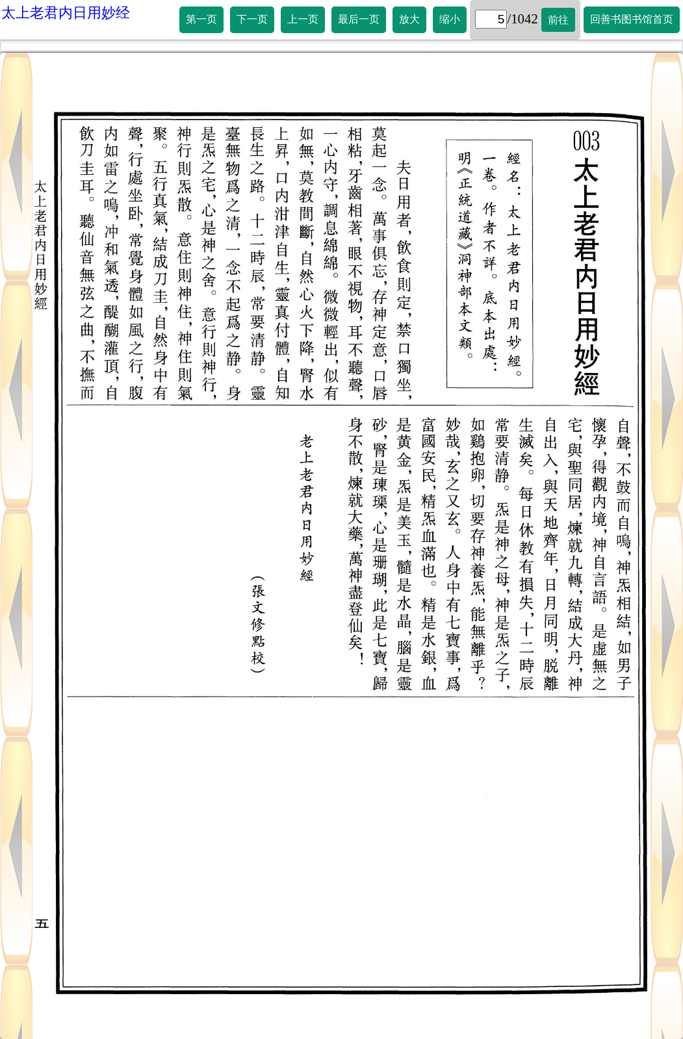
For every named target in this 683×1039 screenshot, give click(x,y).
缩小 (449, 19)
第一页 (201, 19)
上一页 (302, 19)
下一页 (252, 19)
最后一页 (359, 19)
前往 (558, 19)
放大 (409, 19)
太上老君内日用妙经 (65, 13)
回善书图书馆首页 (631, 19)
